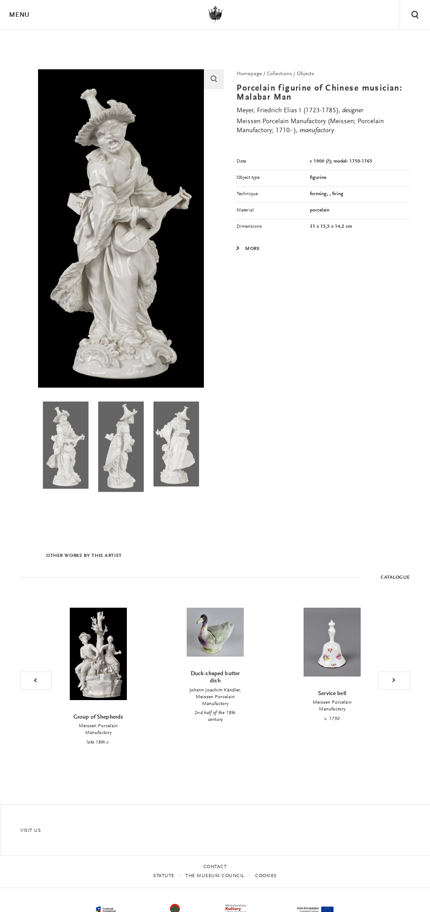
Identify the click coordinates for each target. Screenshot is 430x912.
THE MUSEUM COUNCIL (214, 876)
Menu (19, 15)
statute (163, 876)
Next (394, 681)
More (252, 249)
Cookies (266, 876)
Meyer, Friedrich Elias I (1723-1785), (300, 110)
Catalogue (395, 577)
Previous (36, 681)
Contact (215, 866)
